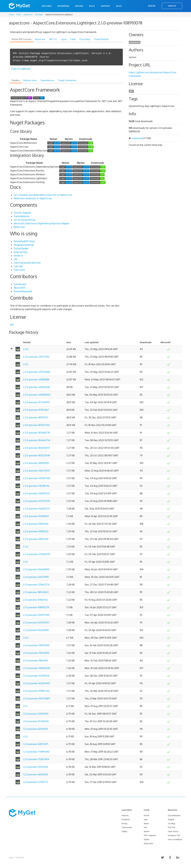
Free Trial (171, 827)
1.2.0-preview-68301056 (35, 774)
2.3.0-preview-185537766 (36, 425)
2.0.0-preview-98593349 (36, 645)
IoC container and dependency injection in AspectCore (43, 194)
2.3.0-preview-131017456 (35, 538)
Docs (92, 6)
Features (46, 6)
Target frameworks (67, 80)
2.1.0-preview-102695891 (36, 630)
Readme (16, 80)
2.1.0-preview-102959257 (36, 622)
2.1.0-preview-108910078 (36, 607)
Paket (73, 39)
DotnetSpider (21, 248)
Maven (146, 831)
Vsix (145, 827)
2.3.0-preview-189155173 (35, 417)
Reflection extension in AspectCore (33, 198)
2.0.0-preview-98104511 (35, 660)
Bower (146, 823)
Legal (11, 857)
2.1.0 (25, 561)
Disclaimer (20, 857)
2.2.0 (25, 546)
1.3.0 (25, 706)
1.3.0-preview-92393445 (35, 713)
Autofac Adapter (22, 212)
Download (137, 138)
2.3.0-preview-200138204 (36, 394)
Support (105, 6)
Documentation (174, 815)
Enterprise (63, 6)
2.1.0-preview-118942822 (36, 592)
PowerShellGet (101, 39)
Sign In (151, 6)
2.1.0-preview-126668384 (36, 569)
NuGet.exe (40, 39)
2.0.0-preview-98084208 (36, 668)
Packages (39, 14)
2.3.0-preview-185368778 (36, 432)
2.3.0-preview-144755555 (36, 501)
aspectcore (28, 14)
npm (145, 819)
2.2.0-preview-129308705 (36, 554)
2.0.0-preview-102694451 (36, 683)
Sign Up (172, 6)
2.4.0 (26, 349)
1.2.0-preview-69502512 (35, 766)
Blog (119, 6)
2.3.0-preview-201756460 (36, 371)
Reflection (19, 226)
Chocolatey (84, 39)
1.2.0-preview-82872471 (35, 744)
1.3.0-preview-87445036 (36, 721)
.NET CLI (53, 39)
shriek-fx (18, 255)
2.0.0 (26, 637)
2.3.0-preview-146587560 (36, 478)
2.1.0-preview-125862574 (36, 584)
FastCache (19, 269)
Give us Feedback (175, 839)
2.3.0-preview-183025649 (36, 455)
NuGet (146, 815)
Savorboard (20, 284)
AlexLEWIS (20, 287)
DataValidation (22, 216)
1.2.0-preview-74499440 (36, 751)
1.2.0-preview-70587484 (36, 759)
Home (11, 14)
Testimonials (127, 827)
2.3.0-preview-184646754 (36, 440)
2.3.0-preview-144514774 (36, 508)
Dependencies (47, 80)
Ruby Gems (148, 843)
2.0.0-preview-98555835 (36, 652)
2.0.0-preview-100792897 (36, 698)
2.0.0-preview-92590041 (36, 675)
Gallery (124, 831)
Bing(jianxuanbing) (24, 244)
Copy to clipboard (20, 68)
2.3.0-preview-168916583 (36, 463)
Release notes (30, 80)
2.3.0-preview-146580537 (36, 493)
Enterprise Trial (174, 835)
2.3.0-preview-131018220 (35, 531)
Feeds (18, 14)
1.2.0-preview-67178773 (35, 782)
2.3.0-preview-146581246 (36, 485)
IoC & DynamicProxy (25, 219)
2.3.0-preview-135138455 (36, 516)
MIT (12, 324)
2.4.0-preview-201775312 (36, 356)
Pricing (79, 6)
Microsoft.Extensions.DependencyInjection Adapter (42, 223)
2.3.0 (25, 364)
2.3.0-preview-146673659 (36, 470)
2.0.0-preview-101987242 (36, 690)
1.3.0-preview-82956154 (35, 728)
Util (15, 259)
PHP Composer (150, 835)
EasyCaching (20, 252)
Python (146, 839)
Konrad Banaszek (23, 291)
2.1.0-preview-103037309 (36, 614)
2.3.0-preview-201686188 (36, 379)
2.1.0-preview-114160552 (35, 599)
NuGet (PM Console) (21, 39)
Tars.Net (18, 266)
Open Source (173, 831)
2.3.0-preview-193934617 (36, 409)
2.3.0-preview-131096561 (35, 523)
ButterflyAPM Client (24, 241)
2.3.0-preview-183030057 (36, 447)
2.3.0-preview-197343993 (36, 402)
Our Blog (171, 823)
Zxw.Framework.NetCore (27, 262)
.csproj (63, 39)
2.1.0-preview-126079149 (36, 576)
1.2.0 (25, 736)
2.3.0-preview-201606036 (36, 387)
